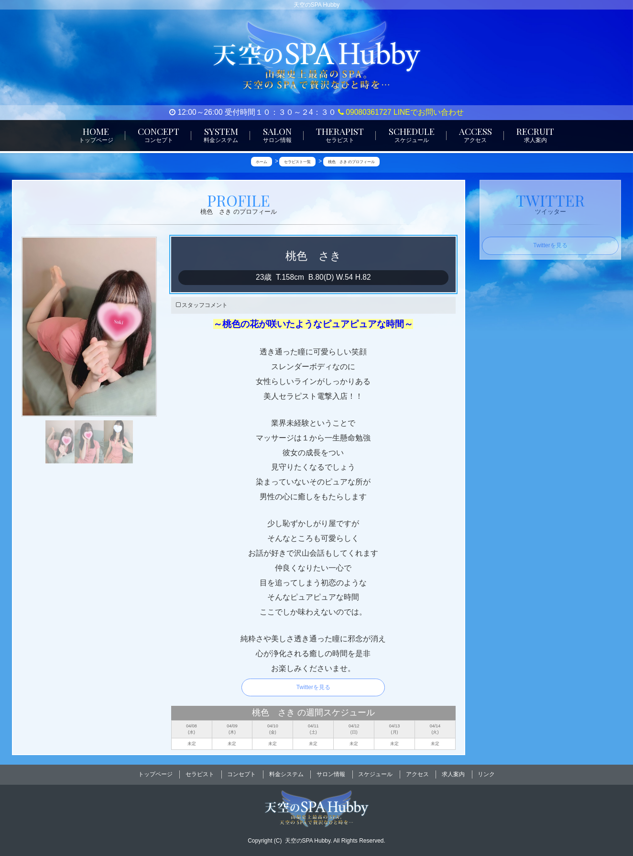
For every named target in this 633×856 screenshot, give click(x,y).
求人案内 (453, 772)
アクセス (417, 772)
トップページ (155, 772)
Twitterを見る (313, 687)
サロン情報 (330, 772)
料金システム (286, 772)
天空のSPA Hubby (308, 837)
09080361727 (365, 112)
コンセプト (241, 772)
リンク (486, 772)
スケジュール (375, 772)
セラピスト (200, 772)
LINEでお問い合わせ (428, 112)
